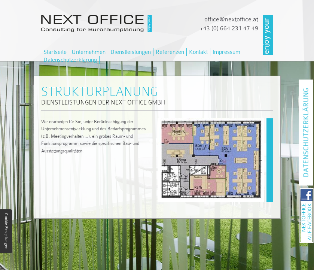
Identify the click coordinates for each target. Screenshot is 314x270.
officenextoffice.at (231, 19)
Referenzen (170, 52)
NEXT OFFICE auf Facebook (313, 190)
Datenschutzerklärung (70, 60)
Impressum (226, 52)
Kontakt (198, 52)
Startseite (55, 52)
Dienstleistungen (130, 52)
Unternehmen (88, 52)
